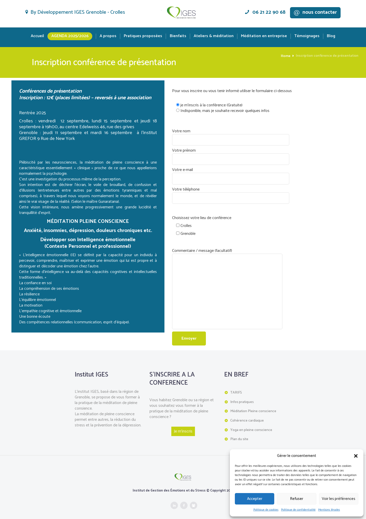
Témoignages (306, 36)
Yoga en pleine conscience (251, 424)
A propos (108, 36)
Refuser (296, 499)
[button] (355, 455)
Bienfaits (178, 36)
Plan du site (239, 433)
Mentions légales (329, 509)
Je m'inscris (183, 426)
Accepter (254, 499)
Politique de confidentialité (298, 509)
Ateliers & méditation (214, 36)
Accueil (37, 36)
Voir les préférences (338, 499)
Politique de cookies (266, 509)
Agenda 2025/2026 (69, 36)
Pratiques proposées (143, 36)
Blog (331, 36)
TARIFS (236, 388)
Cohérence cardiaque (247, 415)
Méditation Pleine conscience (253, 406)
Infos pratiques (242, 397)
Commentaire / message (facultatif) (224, 251)
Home (286, 56)
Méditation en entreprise (264, 36)
